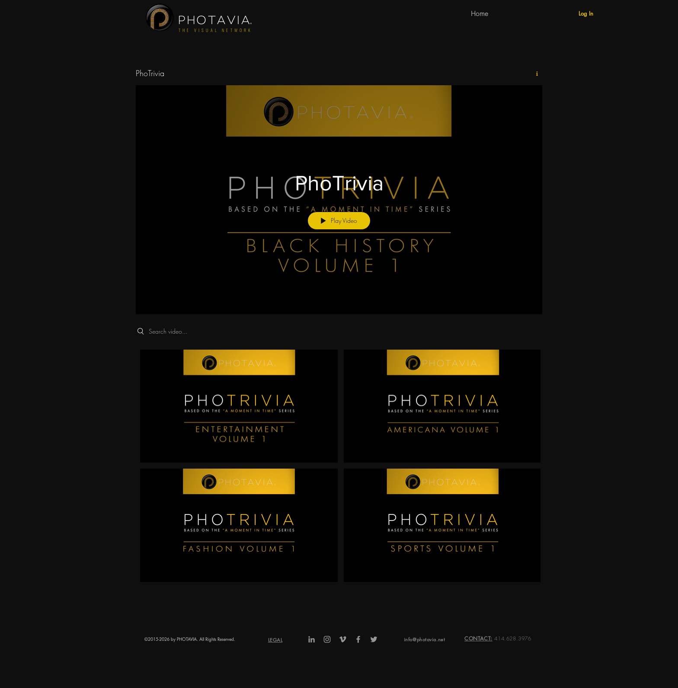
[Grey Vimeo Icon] (342, 639)
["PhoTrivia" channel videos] (339, 468)
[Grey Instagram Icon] (327, 639)
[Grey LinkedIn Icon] (311, 639)
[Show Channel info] (533, 73)
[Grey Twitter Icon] (373, 639)
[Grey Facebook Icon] (358, 639)
